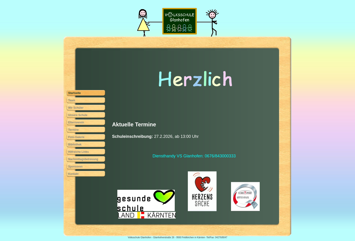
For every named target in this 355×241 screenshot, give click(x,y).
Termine (73, 129)
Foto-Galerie (76, 137)
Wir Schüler (76, 107)
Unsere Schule (77, 115)
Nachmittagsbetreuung (83, 159)
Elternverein (76, 122)
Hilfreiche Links (78, 151)
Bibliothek (75, 144)
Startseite (74, 93)
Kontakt (73, 174)
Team (71, 100)
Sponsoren (75, 166)
